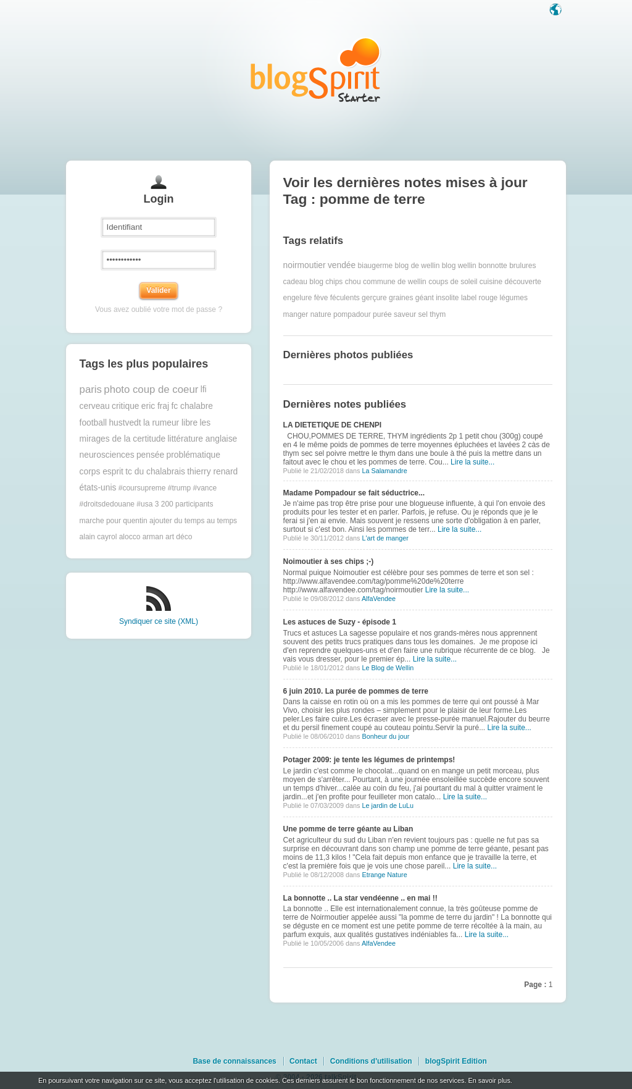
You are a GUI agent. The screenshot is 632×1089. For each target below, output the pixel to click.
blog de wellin (417, 265)
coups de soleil (452, 281)
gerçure (374, 297)
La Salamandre (384, 470)
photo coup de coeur (151, 389)
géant (424, 297)
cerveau (95, 406)
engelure (297, 297)
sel (422, 314)
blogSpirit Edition (456, 1061)
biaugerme (375, 265)
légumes (514, 297)
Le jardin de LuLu (387, 805)
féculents (345, 297)
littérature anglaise (203, 439)
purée (382, 314)
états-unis (98, 487)
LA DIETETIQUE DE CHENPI (332, 425)
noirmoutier (304, 265)
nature (320, 314)
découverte (523, 281)
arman (153, 536)
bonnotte (492, 265)
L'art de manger (385, 538)
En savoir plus (489, 1080)
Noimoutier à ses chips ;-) (328, 561)
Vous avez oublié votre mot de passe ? (158, 309)
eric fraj (155, 406)
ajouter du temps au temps (193, 520)
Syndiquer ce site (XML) (158, 621)
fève (321, 297)
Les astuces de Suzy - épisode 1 (339, 622)
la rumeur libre (170, 422)
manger (296, 314)
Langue (556, 10)
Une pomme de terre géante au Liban (348, 829)
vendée (342, 265)
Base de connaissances (234, 1061)
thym (438, 314)
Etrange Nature (384, 874)
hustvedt (125, 422)
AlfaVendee (379, 598)
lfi (204, 389)
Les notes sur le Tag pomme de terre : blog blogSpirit (316, 69)
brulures (522, 265)
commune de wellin (394, 281)
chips (334, 281)
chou (353, 281)
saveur (405, 314)
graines (401, 297)
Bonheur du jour (385, 736)
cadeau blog (303, 281)
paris (91, 389)
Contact (303, 1061)
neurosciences (107, 455)
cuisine (491, 281)
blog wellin (459, 265)
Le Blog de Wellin (388, 667)
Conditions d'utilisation (371, 1061)
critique (125, 406)
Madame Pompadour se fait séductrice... (354, 493)
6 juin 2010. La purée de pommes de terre (355, 691)
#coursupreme (142, 488)
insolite (447, 297)
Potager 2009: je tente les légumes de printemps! (369, 759)
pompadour (352, 314)
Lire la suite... (472, 462)
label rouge (479, 297)
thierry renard (212, 471)
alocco (130, 536)
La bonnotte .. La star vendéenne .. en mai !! (360, 898)
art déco (178, 536)
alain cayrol (98, 536)
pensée (150, 455)
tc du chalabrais (155, 471)
